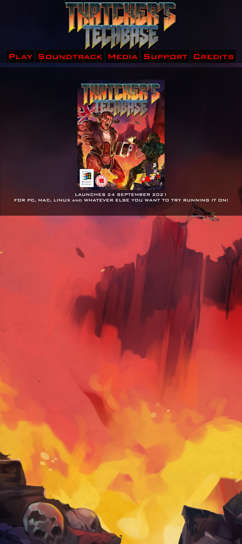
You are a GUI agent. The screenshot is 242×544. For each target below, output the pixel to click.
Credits (213, 56)
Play (20, 56)
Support (165, 56)
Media (122, 56)
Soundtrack (69, 56)
